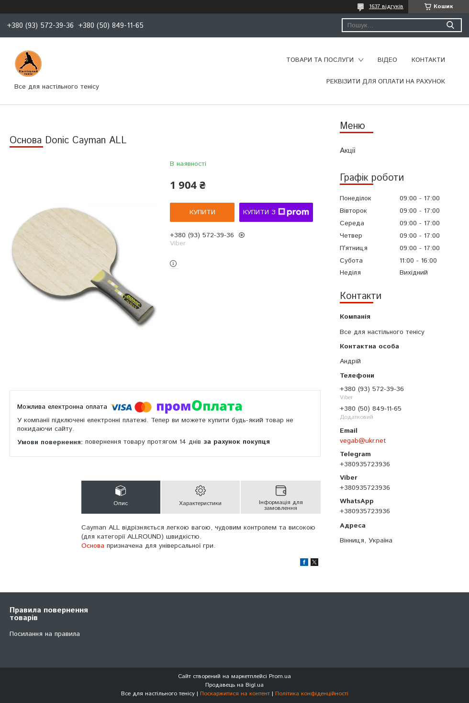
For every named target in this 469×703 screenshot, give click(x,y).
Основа (92, 546)
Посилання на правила (45, 634)
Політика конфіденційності (311, 694)
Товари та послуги (320, 60)
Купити (202, 212)
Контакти (428, 60)
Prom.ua (280, 676)
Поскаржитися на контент (235, 694)
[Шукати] (450, 25)
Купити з (276, 212)
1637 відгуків (386, 6)
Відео (387, 60)
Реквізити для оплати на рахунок (385, 81)
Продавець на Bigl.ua (234, 685)
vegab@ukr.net (363, 441)
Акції (347, 151)
